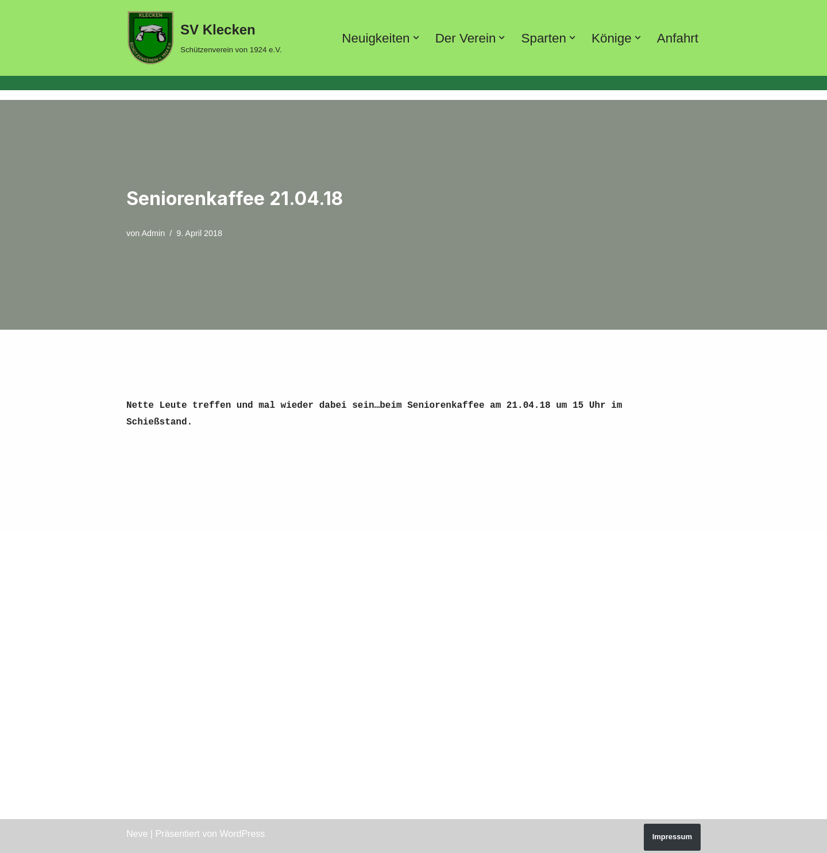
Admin (153, 233)
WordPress (242, 831)
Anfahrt (677, 38)
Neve (137, 831)
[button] (415, 37)
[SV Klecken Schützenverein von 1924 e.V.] (204, 37)
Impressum (672, 834)
